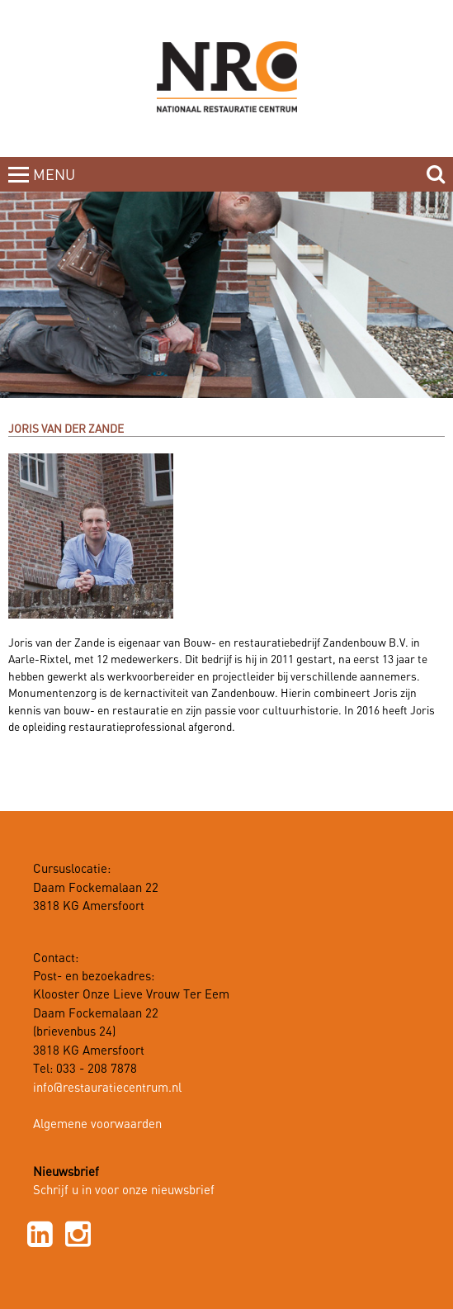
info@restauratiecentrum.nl (107, 1088)
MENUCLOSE (55, 185)
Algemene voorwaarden (97, 1124)
